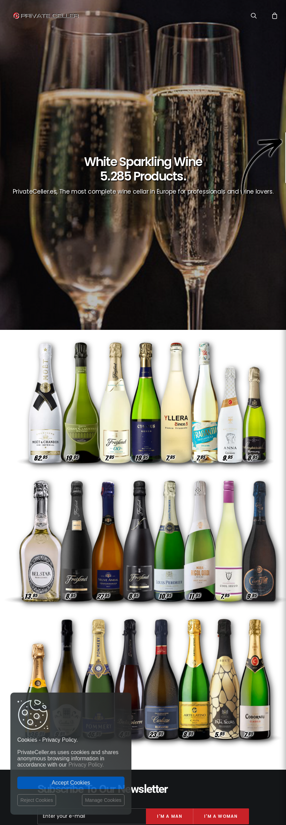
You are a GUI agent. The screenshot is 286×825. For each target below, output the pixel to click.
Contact (112, 651)
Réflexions (200, 681)
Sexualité (220, 671)
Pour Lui (213, 701)
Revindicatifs (233, 691)
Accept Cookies (71, 783)
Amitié (207, 691)
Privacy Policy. (86, 765)
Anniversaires (232, 681)
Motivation (235, 651)
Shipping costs (119, 659)
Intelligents (234, 661)
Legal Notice (167, 784)
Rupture (195, 671)
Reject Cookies (36, 800)
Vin (182, 651)
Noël (242, 671)
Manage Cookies (103, 800)
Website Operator (122, 679)
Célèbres (238, 701)
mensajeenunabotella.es (225, 726)
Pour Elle (183, 691)
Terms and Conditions (127, 686)
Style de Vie (204, 651)
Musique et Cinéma (195, 661)
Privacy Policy (118, 665)
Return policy (117, 672)
